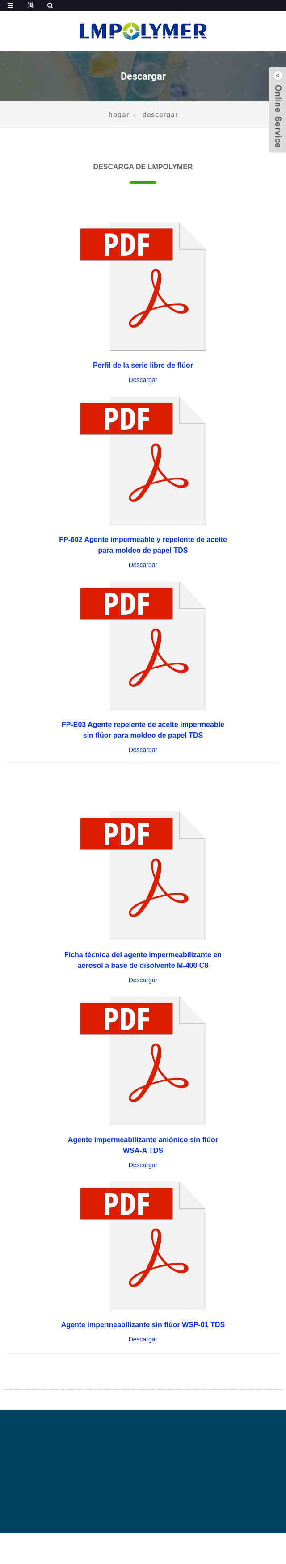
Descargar (160, 114)
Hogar (119, 114)
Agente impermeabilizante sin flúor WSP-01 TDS (143, 1325)
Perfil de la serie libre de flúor (143, 365)
